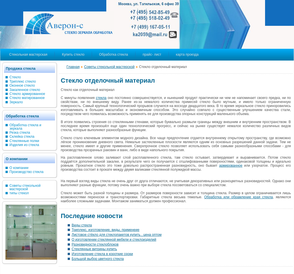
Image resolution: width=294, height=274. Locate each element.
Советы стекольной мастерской (109, 67)
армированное (230, 166)
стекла (101, 98)
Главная (73, 67)
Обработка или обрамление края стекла (238, 197)
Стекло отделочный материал (108, 80)
